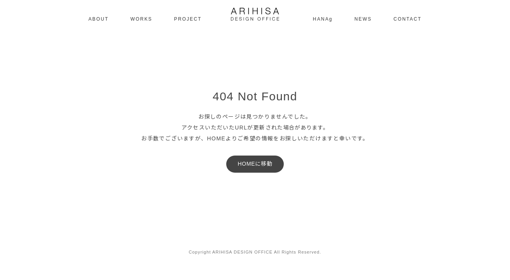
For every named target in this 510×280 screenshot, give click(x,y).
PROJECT (188, 19)
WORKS (141, 19)
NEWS (363, 19)
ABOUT (98, 19)
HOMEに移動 (255, 164)
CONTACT (407, 19)
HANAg (323, 19)
